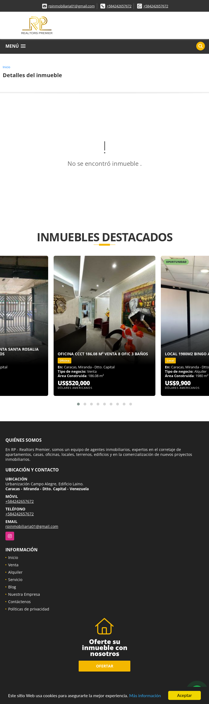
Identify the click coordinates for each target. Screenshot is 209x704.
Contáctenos (19, 601)
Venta (13, 564)
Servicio (15, 579)
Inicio (6, 67)
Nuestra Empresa (24, 594)
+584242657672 (119, 6)
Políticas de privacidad (28, 609)
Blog (12, 586)
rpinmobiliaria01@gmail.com (71, 6)
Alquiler (15, 572)
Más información (145, 696)
